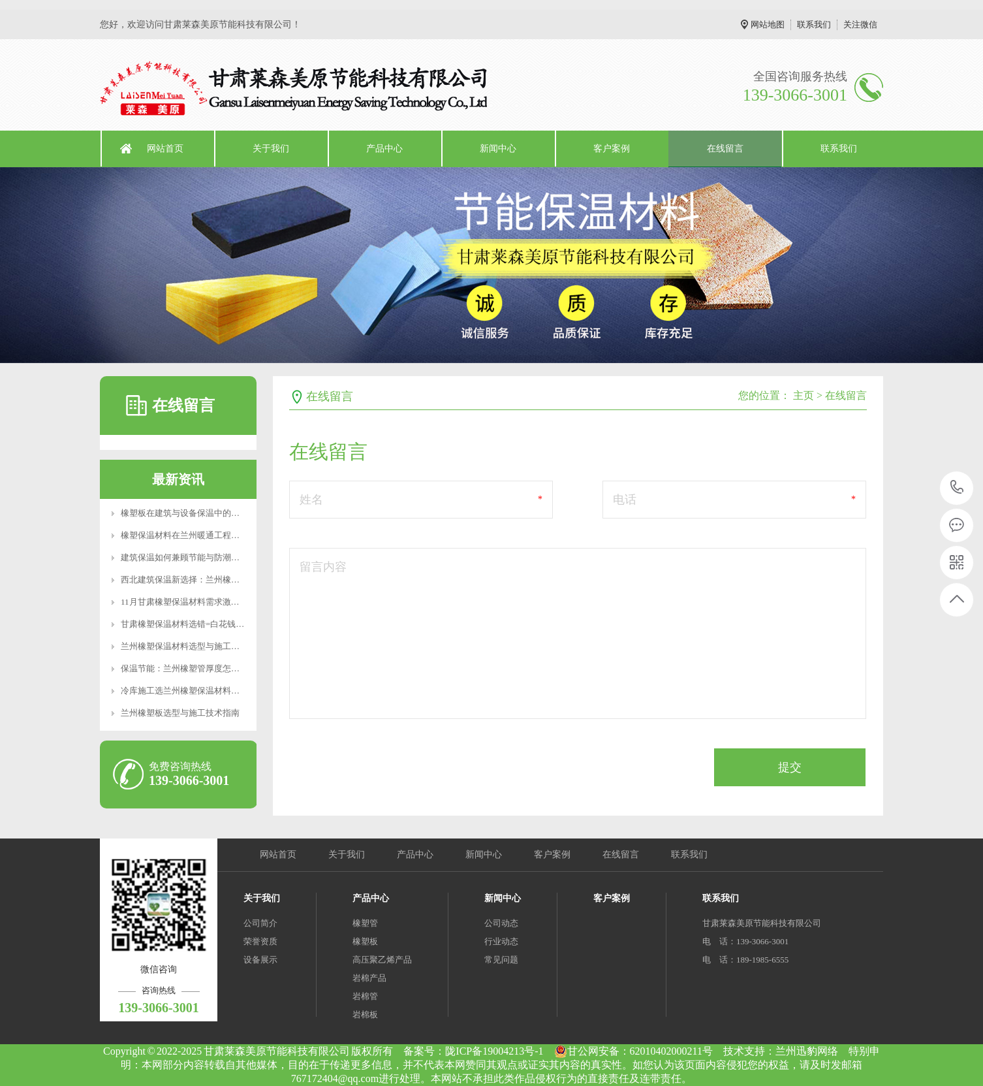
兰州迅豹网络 (806, 1051)
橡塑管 (365, 923)
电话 (624, 499)
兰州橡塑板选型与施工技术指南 (180, 713)
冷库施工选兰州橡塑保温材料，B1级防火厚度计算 (215, 690)
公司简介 (260, 923)
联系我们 (814, 24)
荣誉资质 (260, 941)
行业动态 (501, 941)
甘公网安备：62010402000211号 (633, 1051)
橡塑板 (365, 941)
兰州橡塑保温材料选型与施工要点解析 (193, 646)
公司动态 (501, 923)
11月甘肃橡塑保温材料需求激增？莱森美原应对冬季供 (222, 602)
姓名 (311, 499)
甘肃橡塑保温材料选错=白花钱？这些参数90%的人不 (220, 624)
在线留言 (725, 148)
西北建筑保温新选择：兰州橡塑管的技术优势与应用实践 (227, 579)
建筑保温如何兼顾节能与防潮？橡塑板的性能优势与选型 (227, 557)
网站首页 (165, 148)
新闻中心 (498, 148)
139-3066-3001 (957, 488)
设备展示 (260, 960)
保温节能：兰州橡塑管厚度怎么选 (184, 668)
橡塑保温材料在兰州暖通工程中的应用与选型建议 (214, 535)
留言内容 (323, 566)
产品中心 (384, 148)
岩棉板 (365, 1014)
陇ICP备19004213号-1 (494, 1051)
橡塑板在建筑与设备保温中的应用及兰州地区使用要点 (222, 513)
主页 (803, 395)
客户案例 (611, 148)
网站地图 (768, 24)
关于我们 (271, 148)
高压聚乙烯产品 (382, 960)
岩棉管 (365, 996)
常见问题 (501, 960)
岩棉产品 (369, 978)
